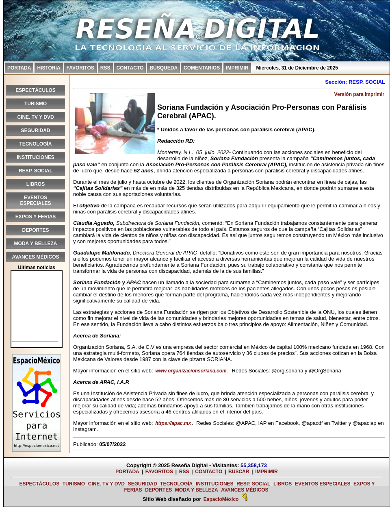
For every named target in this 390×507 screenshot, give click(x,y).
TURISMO (35, 104)
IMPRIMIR (237, 68)
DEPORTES (35, 230)
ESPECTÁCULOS (35, 90)
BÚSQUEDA (164, 68)
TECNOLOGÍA (36, 144)
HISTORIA (48, 68)
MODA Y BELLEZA (35, 243)
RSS (105, 68)
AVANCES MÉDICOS (35, 257)
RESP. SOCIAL (35, 171)
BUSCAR (238, 471)
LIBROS (35, 184)
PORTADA (19, 68)
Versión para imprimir (359, 94)
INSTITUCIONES (35, 157)
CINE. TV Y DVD (35, 117)
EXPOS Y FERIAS (35, 217)
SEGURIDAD (35, 130)
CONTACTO (130, 68)
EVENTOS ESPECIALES (35, 200)
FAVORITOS (80, 68)
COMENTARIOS (202, 68)
